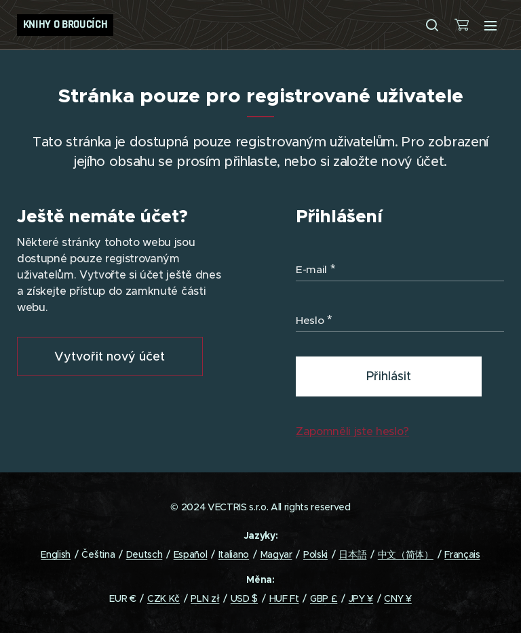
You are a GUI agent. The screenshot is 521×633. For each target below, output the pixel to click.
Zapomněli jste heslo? (352, 431)
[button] (432, 25)
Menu (490, 25)
